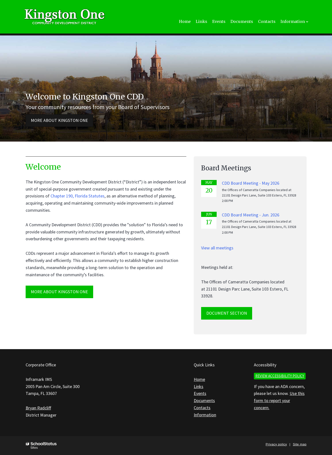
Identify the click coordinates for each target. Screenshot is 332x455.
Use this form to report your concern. (279, 400)
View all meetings (217, 248)
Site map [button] (299, 444)
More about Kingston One (59, 120)
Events (200, 393)
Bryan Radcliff (38, 408)
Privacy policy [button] (276, 444)
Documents (204, 400)
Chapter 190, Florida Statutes (78, 196)
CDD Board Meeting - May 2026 (250, 183)
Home (199, 379)
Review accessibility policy (279, 376)
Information (205, 415)
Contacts (202, 407)
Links (198, 386)
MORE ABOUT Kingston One (59, 291)
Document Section (226, 313)
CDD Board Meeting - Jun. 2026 (250, 215)
